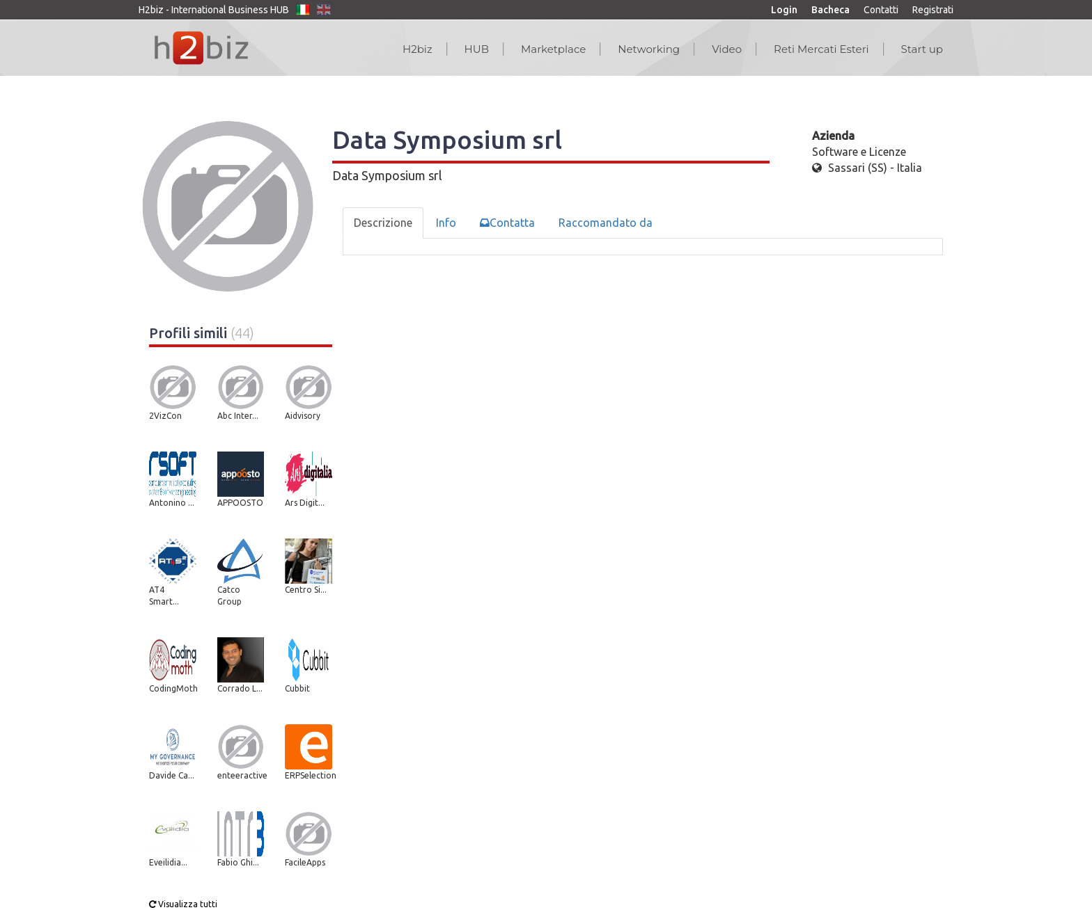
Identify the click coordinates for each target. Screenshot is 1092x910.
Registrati (932, 9)
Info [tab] (446, 222)
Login (784, 9)
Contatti (881, 9)
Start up (922, 49)
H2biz (417, 49)
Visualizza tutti (183, 904)
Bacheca (830, 9)
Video (727, 49)
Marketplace (553, 49)
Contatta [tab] (507, 222)
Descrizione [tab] (383, 222)
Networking (649, 49)
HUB (477, 49)
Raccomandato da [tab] (606, 222)
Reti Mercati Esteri (821, 49)
